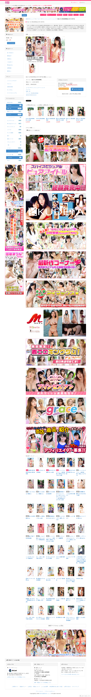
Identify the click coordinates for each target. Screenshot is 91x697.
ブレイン (9, 83)
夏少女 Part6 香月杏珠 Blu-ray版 (70, 472)
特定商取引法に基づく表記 (56, 686)
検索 (24, 15)
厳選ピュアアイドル (51, 14)
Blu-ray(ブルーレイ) (14, 123)
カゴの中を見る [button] (11, 43)
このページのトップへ (85, 695)
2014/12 (34, 95)
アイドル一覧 (29, 93)
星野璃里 (70, 14)
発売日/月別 (29, 95)
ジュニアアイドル (14, 117)
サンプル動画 (43, 14)
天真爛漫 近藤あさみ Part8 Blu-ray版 (81, 493)
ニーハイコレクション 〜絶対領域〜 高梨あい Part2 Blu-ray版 (50, 539)
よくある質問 (45, 686)
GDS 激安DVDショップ (45, 693)
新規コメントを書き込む (33, 130)
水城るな (9, 58)
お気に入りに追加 (63, 88)
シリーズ (14, 129)
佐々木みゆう (10, 52)
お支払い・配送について (34, 686)
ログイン (82, 2)
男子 (14, 135)
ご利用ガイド (15, 686)
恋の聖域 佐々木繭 (60, 617)
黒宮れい (9, 71)
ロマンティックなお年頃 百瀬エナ (70, 493)
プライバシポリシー (50, 691)
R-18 (14, 160)
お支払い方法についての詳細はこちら (16, 677)
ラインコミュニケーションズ (49, 18)
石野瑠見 (9, 68)
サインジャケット (14, 126)
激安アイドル (14, 111)
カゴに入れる (77, 89)
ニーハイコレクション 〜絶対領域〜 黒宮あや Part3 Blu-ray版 (60, 473)
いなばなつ (76, 14)
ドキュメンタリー (14, 142)
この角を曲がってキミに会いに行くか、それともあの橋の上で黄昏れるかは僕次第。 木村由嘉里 (81, 559)
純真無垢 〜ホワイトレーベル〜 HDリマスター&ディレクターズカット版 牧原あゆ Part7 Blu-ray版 (61, 495)
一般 (14, 145)
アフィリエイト (39, 691)
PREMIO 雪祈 (79, 578)
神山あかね (10, 65)
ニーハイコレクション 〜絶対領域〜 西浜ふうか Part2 (81, 473)
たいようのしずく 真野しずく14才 (60, 518)
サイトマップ (75, 686)
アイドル (28, 89)
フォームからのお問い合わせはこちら (70, 674)
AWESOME (10, 86)
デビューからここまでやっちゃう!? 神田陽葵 (70, 619)
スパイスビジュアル (12, 92)
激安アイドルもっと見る (55, 625)
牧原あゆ (82, 14)
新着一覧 (28, 91)
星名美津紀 (35, 93)
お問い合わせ (67, 686)
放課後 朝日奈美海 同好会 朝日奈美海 (30, 472)
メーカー (38, 18)
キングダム (10, 89)
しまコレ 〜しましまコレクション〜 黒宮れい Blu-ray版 (71, 539)
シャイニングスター (12, 80)
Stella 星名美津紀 (40, 118)
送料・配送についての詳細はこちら (42, 682)
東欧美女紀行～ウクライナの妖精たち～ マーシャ (81, 600)
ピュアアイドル (14, 120)
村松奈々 (65, 14)
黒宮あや (9, 55)
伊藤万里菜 (59, 14)
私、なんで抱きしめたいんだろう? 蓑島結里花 (40, 538)
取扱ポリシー (23, 686)
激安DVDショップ (30, 18)
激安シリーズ (14, 138)
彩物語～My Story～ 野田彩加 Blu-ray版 (30, 600)
